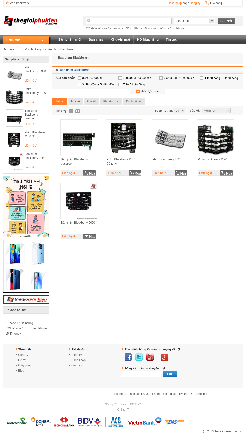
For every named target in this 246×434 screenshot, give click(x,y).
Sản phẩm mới (69, 39)
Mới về (75, 101)
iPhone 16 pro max (146, 28)
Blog (21, 370)
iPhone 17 (104, 28)
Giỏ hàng (216, 3)
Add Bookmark (19, 3)
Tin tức (171, 39)
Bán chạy (96, 39)
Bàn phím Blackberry (60, 49)
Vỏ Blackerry (33, 49)
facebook (128, 357)
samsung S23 (122, 28)
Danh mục (13, 40)
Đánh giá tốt (134, 101)
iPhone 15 (166, 28)
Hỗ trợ (22, 360)
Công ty (23, 354)
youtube (150, 357)
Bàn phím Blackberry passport (31, 114)
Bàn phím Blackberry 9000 (35, 156)
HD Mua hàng (148, 39)
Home (10, 49)
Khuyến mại (120, 39)
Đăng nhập (175, 3)
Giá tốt (91, 101)
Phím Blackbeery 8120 (35, 91)
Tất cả (59, 101)
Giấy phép (24, 365)
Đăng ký (195, 3)
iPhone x (181, 28)
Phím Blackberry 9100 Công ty (35, 134)
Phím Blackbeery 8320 (35, 69)
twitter (139, 357)
